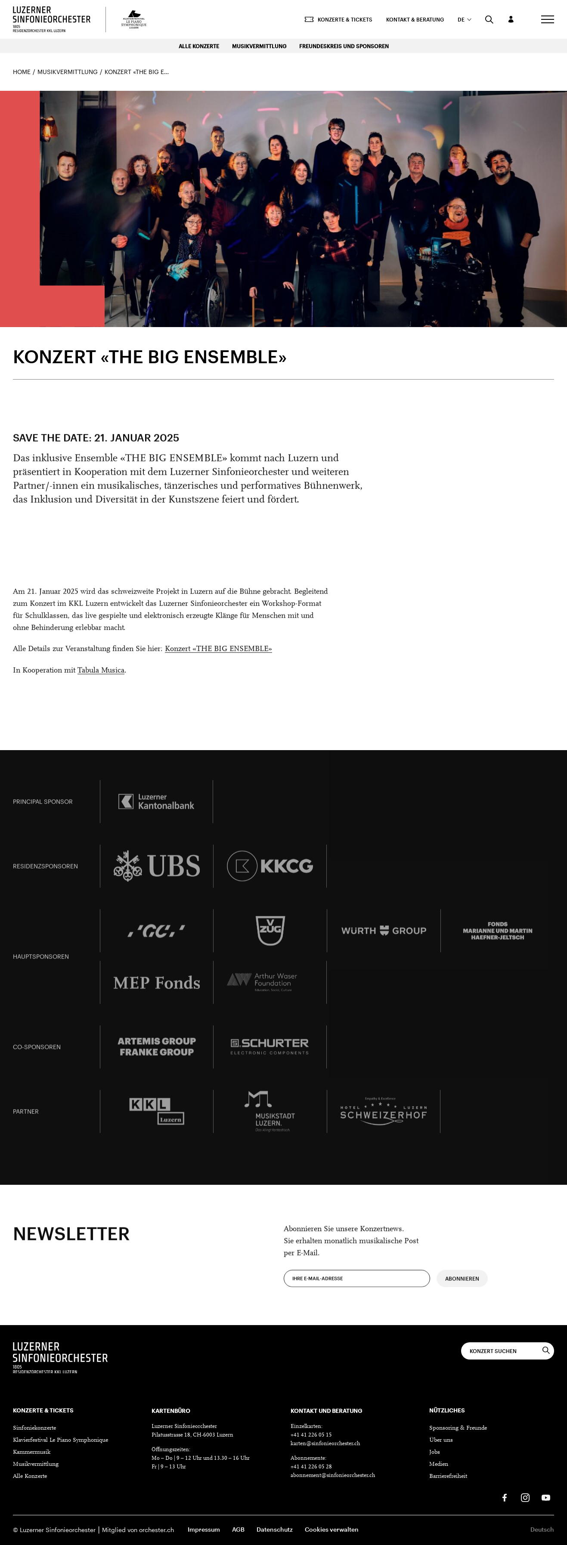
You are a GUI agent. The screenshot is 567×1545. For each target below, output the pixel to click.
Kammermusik (31, 1452)
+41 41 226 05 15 (311, 1435)
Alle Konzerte (199, 46)
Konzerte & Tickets (338, 19)
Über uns (441, 1440)
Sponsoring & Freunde (458, 1428)
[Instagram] (525, 1497)
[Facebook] (504, 1497)
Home (22, 71)
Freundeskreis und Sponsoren (344, 46)
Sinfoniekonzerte (34, 1428)
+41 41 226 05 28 (311, 1467)
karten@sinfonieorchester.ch (325, 1443)
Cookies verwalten (332, 1529)
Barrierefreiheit (448, 1477)
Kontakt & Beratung (415, 19)
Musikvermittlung (259, 46)
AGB (238, 1529)
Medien (438, 1465)
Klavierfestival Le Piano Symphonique (60, 1440)
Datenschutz (275, 1529)
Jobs (434, 1452)
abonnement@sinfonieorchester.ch (333, 1475)
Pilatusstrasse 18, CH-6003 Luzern (192, 1435)
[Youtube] (546, 1497)
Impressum (204, 1529)
